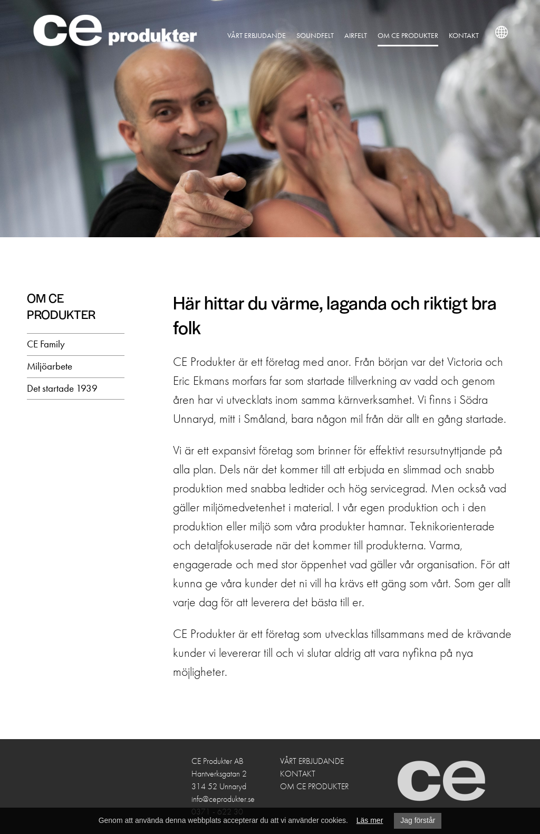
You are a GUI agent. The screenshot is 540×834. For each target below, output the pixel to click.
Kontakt (472, 35)
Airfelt (364, 35)
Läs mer (369, 820)
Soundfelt (323, 35)
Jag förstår (417, 820)
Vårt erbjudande (265, 35)
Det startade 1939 (62, 388)
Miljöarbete (49, 366)
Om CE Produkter (416, 35)
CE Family (46, 344)
